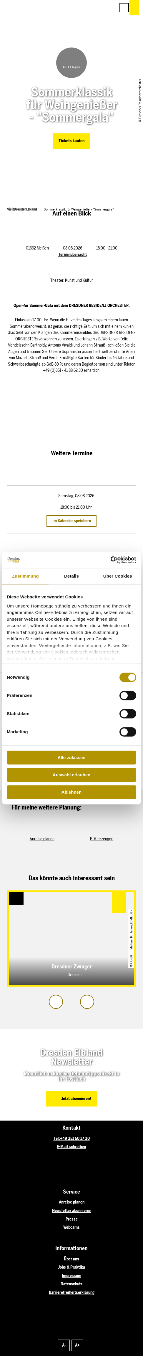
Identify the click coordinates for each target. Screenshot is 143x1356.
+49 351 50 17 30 (75, 1138)
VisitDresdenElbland (22, 209)
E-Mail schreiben (71, 1146)
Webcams (71, 1227)
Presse (72, 1219)
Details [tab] (71, 575)
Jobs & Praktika (71, 1267)
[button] (84, 7)
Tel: (57, 1138)
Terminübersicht (72, 254)
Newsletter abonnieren (71, 1210)
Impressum (71, 1275)
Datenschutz (71, 1284)
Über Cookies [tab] (117, 575)
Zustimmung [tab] (25, 575)
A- (64, 1345)
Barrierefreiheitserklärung (71, 1292)
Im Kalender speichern (71, 520)
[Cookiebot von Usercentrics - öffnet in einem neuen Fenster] (110, 560)
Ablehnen (71, 792)
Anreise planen (71, 1202)
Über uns (71, 1259)
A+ (77, 1345)
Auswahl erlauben (71, 774)
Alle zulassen (71, 757)
